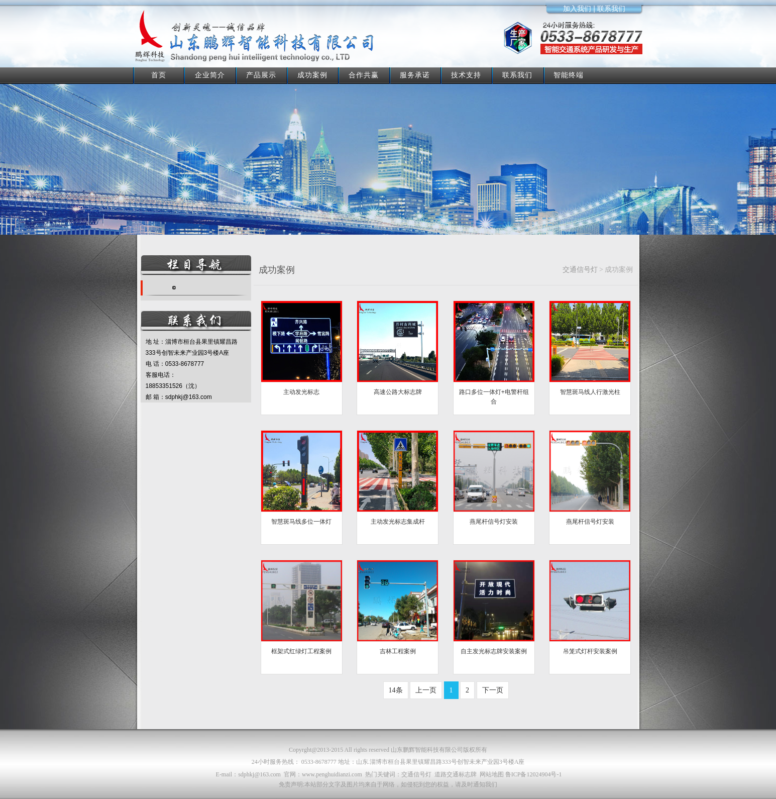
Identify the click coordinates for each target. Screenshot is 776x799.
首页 (158, 75)
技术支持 (466, 75)
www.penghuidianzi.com (332, 774)
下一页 (492, 690)
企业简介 (210, 75)
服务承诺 (415, 75)
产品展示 (261, 75)
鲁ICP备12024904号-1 (533, 774)
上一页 (425, 690)
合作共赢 (364, 75)
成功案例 (312, 75)
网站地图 (492, 774)
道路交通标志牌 (455, 774)
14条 (396, 690)
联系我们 (517, 75)
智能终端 (568, 75)
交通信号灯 (580, 269)
